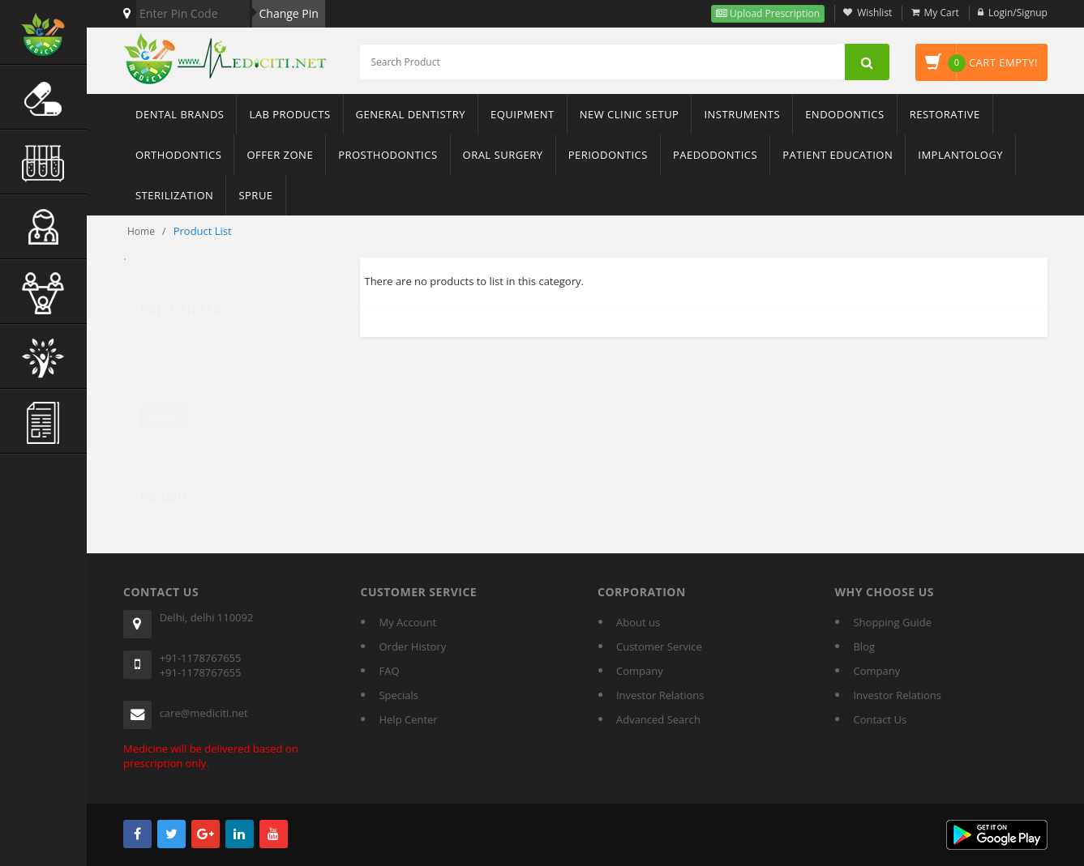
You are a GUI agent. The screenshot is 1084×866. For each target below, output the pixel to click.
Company (639, 670)
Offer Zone (279, 154)
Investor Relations (660, 695)
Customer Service (659, 646)
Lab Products (289, 114)
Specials (398, 695)
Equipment (523, 114)
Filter (165, 401)
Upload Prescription (773, 13)
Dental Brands (179, 114)
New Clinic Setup (629, 114)
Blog (864, 646)
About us (638, 622)
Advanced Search (658, 719)
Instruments (742, 114)
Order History (412, 646)
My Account (407, 622)
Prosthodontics (387, 154)
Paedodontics (715, 154)
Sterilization (174, 195)
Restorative (945, 114)
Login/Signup (1018, 12)
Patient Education (837, 154)
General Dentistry (410, 114)
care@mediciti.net (204, 713)
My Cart (941, 12)
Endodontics (845, 114)
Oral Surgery (503, 154)
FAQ (389, 670)
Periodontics (608, 154)
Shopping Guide (892, 622)
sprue (255, 195)
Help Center (408, 719)
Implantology (960, 154)
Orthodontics (178, 154)
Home (141, 231)
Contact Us (879, 719)
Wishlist (874, 12)
